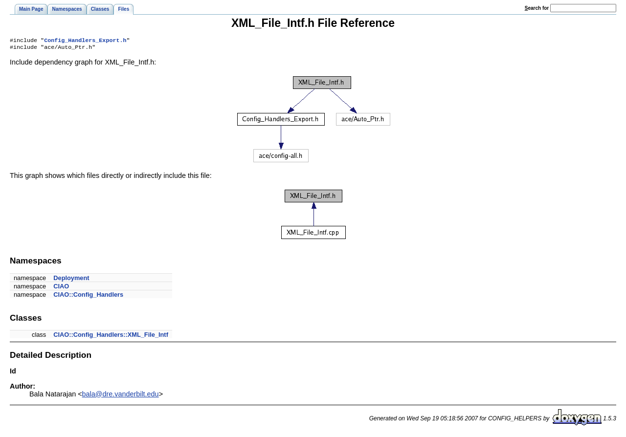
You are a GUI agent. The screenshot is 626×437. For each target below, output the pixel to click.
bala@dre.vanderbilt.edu (120, 396)
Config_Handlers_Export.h (85, 41)
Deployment (71, 280)
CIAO (61, 288)
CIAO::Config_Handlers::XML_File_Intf (110, 336)
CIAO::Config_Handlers (88, 296)
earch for (536, 8)
